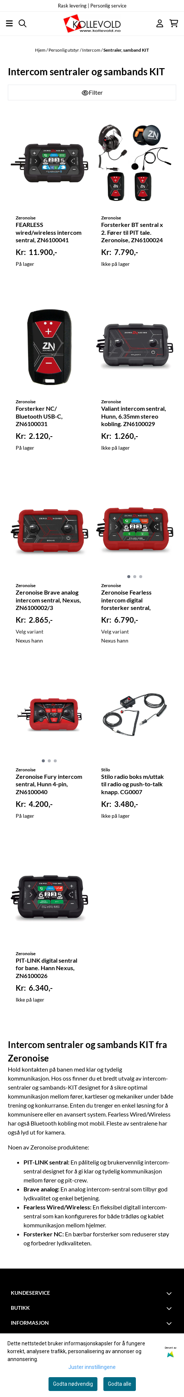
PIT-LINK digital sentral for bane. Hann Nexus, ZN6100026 (46, 968)
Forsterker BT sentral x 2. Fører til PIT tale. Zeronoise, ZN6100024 (132, 232)
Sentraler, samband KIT (126, 50)
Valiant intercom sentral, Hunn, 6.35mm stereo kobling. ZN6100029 (133, 416)
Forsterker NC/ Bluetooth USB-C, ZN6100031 (39, 416)
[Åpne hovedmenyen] (9, 23)
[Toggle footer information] (170, 1293)
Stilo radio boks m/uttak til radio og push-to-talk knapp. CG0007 (132, 784)
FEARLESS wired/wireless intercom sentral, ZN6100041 (48, 232)
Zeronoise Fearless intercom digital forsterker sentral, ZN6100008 (126, 601)
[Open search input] (22, 23)
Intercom (91, 50)
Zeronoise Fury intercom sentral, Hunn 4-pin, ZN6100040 (49, 784)
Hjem (40, 50)
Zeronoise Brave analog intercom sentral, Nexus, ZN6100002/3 (48, 600)
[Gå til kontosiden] (159, 23)
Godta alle (119, 1384)
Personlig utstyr (64, 50)
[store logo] (92, 23)
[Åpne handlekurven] (173, 23)
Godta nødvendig (73, 1384)
